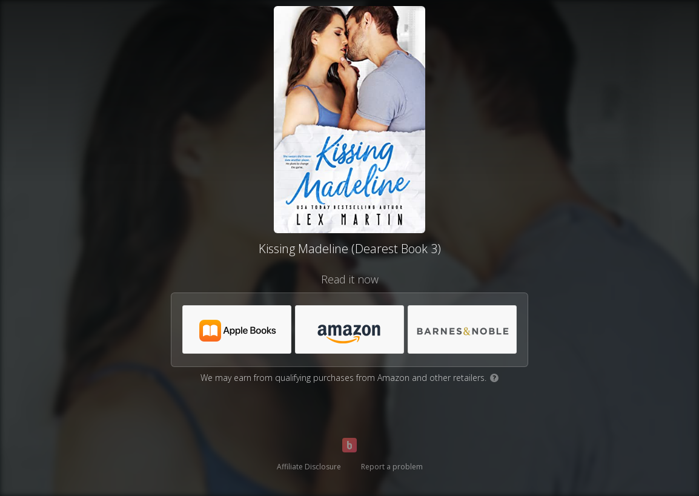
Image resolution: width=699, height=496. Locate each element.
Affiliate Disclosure (309, 466)
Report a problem (392, 466)
